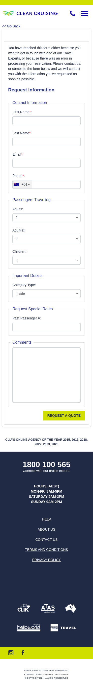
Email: (17, 154)
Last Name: (21, 133)
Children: (19, 251)
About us (46, 529)
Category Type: (24, 285)
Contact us (46, 540)
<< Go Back (11, 26)
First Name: (22, 112)
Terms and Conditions (46, 550)
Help (46, 519)
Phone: (18, 176)
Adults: (17, 209)
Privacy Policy (46, 560)
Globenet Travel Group (55, 674)
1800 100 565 (46, 464)
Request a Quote (64, 416)
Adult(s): (18, 230)
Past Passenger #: (26, 318)
